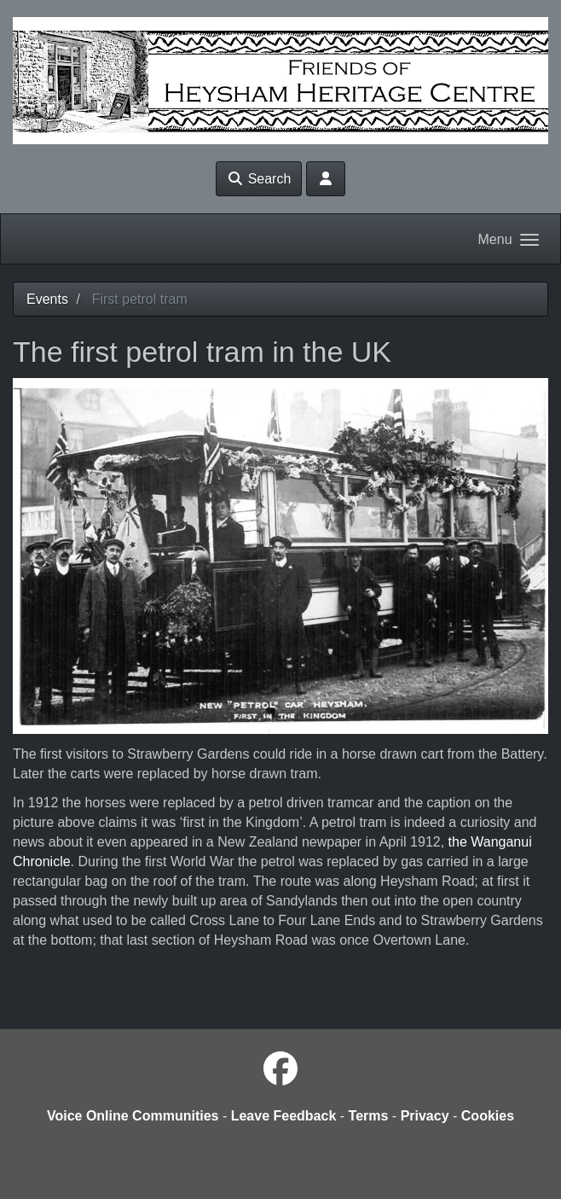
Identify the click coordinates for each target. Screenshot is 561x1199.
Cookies (487, 1116)
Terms (369, 1116)
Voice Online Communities (133, 1116)
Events (47, 299)
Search (259, 179)
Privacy (425, 1116)
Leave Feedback (284, 1116)
